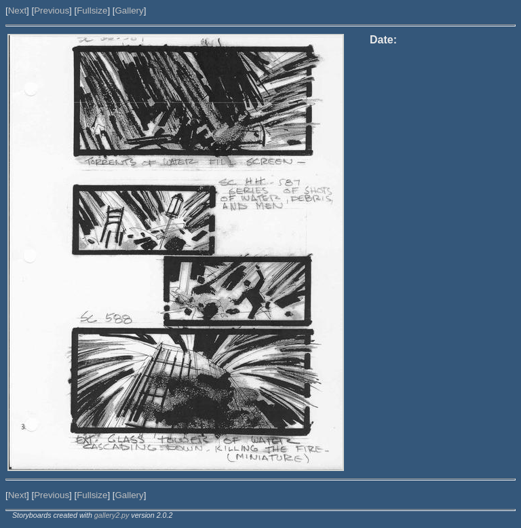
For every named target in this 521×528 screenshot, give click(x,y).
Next (17, 10)
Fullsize (92, 10)
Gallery (129, 10)
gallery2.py (112, 515)
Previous (51, 10)
